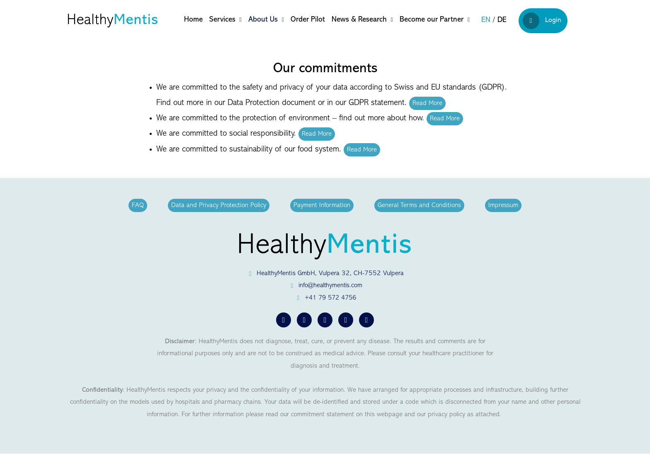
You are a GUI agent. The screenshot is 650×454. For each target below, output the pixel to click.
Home (193, 20)
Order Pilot (308, 20)
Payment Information (321, 205)
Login (542, 20)
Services (225, 20)
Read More (427, 103)
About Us (266, 20)
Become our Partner (435, 20)
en (485, 20)
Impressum (503, 205)
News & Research (362, 20)
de (502, 20)
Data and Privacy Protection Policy (218, 205)
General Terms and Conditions (419, 205)
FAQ (138, 205)
